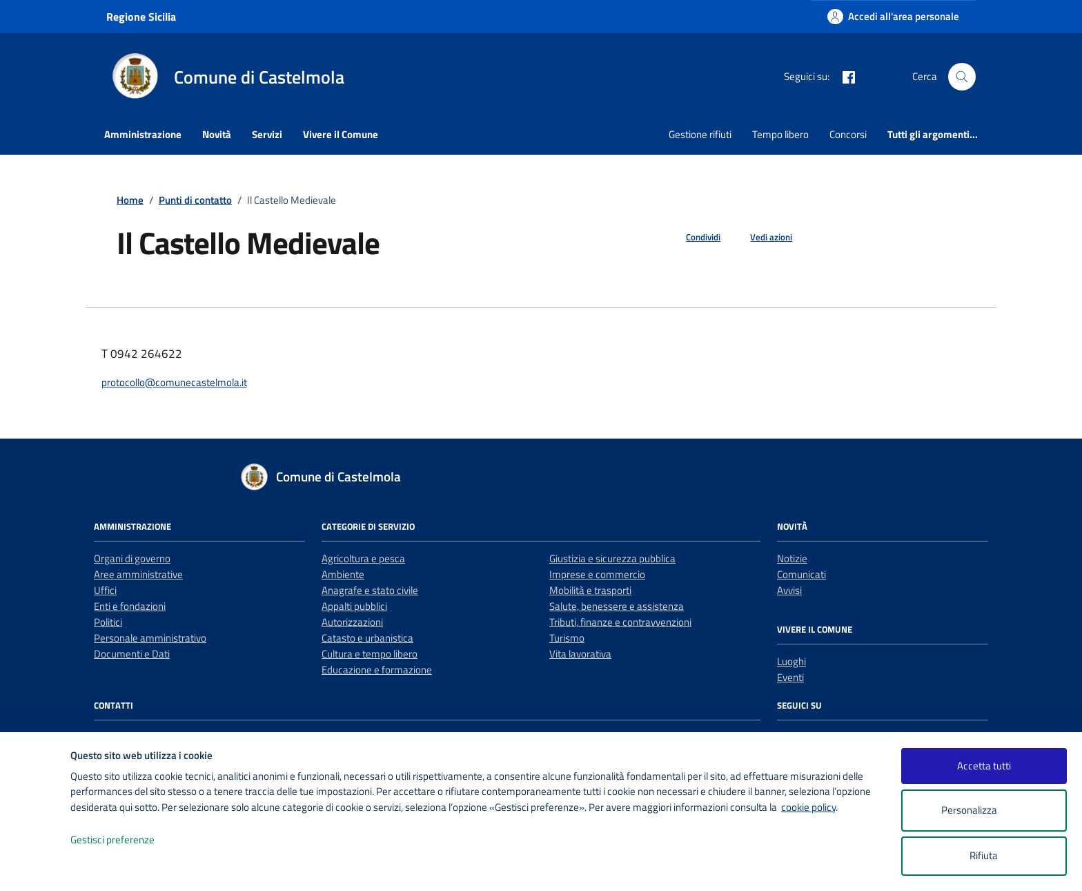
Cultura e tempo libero (369, 654)
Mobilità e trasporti (590, 590)
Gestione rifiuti (700, 134)
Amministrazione (142, 134)
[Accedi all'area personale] (893, 16)
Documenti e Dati (132, 654)
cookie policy (808, 807)
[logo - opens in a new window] (35, 866)
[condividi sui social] (692, 238)
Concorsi (848, 134)
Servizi (267, 134)
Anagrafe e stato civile (370, 590)
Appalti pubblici (354, 606)
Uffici (105, 590)
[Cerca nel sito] (962, 76)
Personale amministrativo (150, 638)
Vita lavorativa (580, 654)
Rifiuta (984, 855)
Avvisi (789, 590)
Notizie (792, 558)
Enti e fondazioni (130, 606)
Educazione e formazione (377, 670)
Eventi (790, 677)
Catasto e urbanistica (367, 638)
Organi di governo (132, 558)
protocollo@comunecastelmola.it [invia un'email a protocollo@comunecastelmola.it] (174, 382)
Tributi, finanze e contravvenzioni (620, 622)
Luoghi (791, 661)
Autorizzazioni (352, 622)
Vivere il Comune (340, 134)
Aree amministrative (138, 574)
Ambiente (343, 574)
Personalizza (983, 810)
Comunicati (801, 574)
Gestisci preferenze (127, 840)
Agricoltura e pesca (363, 558)
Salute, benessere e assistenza (616, 606)
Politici (108, 622)
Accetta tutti (984, 766)
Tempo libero (780, 134)
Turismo (566, 638)
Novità (216, 134)
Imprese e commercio (597, 574)
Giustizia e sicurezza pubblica (612, 558)
